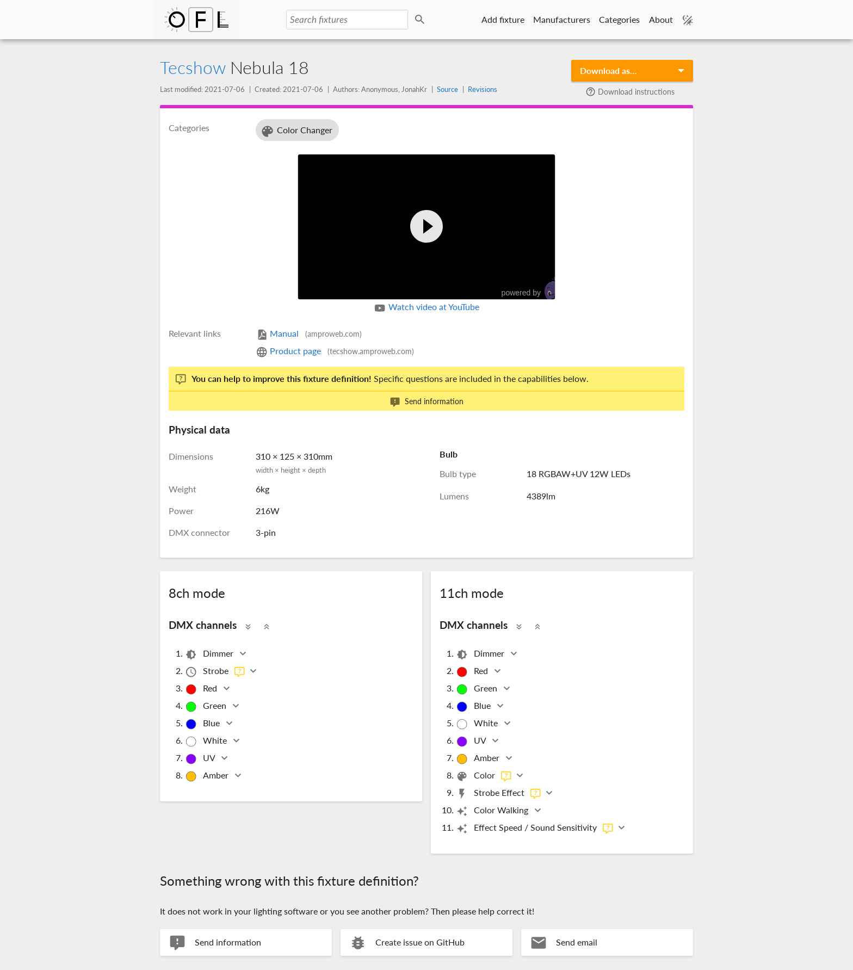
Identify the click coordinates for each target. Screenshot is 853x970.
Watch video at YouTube (426, 308)
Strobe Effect (498, 793)
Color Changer (296, 131)
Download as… (608, 70)
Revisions (482, 89)
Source (447, 89)
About (661, 19)
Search (421, 19)
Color (484, 776)
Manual (309, 333)
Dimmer (210, 654)
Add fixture (502, 19)
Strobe (215, 671)
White (206, 741)
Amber (207, 776)
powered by (534, 288)
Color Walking (493, 811)
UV (201, 758)
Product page (335, 350)
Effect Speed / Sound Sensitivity (535, 828)
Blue (203, 724)
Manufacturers (561, 19)
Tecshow (192, 67)
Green (206, 706)
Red (202, 689)
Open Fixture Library (196, 19)
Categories (619, 19)
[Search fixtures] (347, 19)
